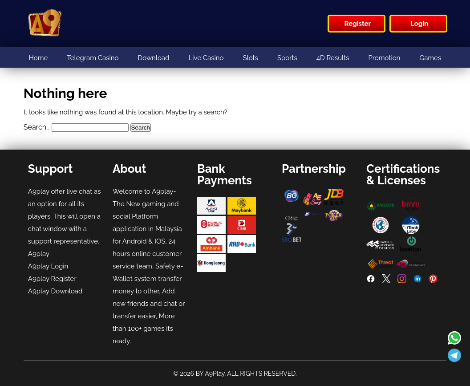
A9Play (214, 373)
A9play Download (55, 291)
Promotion (384, 58)
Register (357, 24)
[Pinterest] (433, 281)
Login (419, 24)
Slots (250, 58)
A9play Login (48, 266)
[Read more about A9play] (454, 338)
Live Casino (205, 58)
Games (430, 58)
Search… (37, 127)
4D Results (332, 58)
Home (38, 58)
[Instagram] (401, 281)
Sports (287, 58)
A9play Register (52, 279)
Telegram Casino (92, 58)
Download (154, 58)
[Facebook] (370, 281)
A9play (38, 254)
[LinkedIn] (417, 281)
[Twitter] (386, 281)
